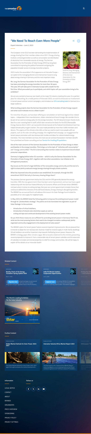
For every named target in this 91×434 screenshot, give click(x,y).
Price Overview (11, 409)
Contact (8, 392)
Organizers (9, 405)
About (7, 396)
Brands (8, 400)
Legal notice (10, 388)
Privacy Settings (11, 422)
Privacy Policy (10, 417)
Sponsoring (9, 413)
